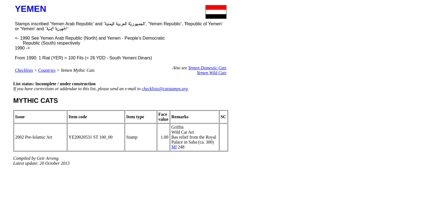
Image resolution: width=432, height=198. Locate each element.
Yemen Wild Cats (211, 72)
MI (174, 147)
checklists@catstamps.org (165, 88)
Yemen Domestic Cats (207, 67)
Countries (47, 70)
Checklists (24, 70)
